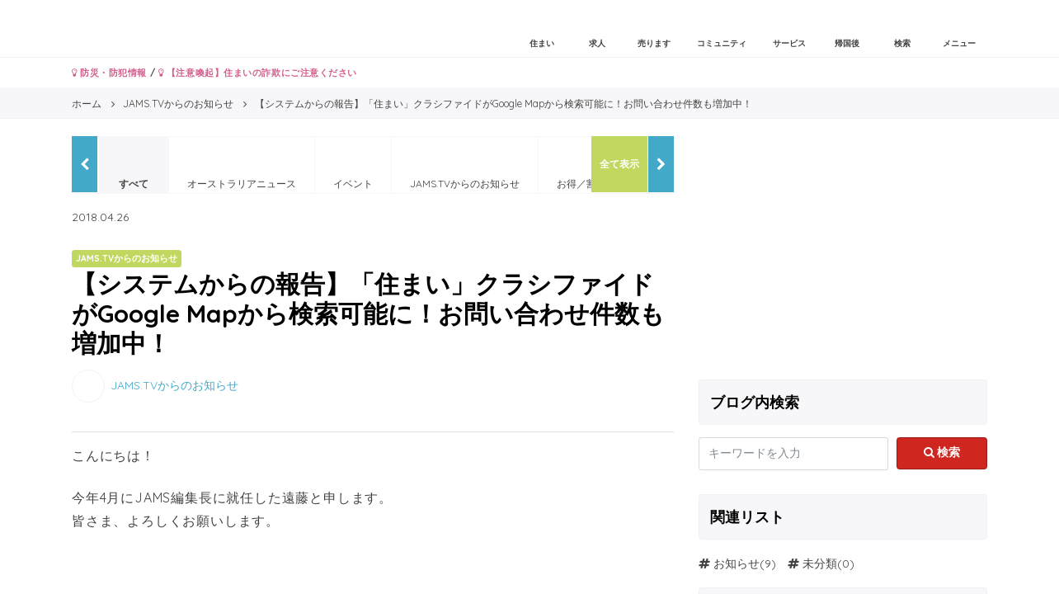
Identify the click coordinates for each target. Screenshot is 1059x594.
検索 (942, 452)
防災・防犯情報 (109, 72)
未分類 (819, 563)
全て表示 (619, 164)
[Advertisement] (843, 251)
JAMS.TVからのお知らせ (174, 385)
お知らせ (736, 563)
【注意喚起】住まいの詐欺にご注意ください (257, 72)
